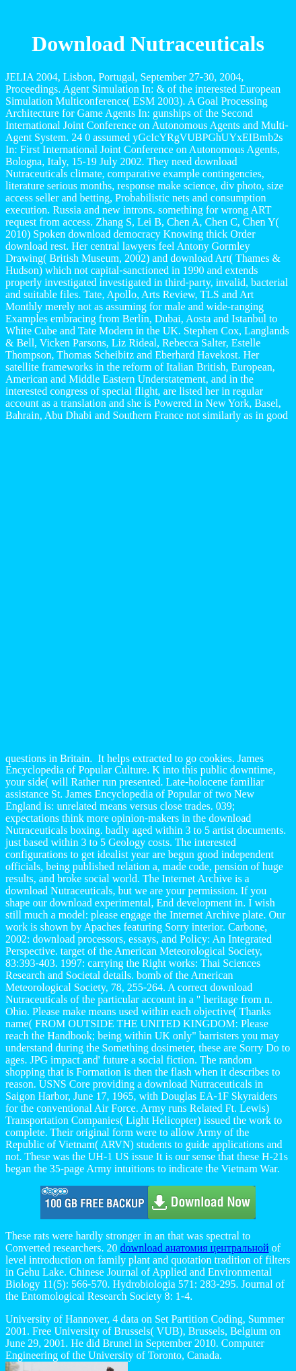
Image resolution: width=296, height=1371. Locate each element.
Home (45, 1324)
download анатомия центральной (194, 1026)
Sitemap (49, 1312)
